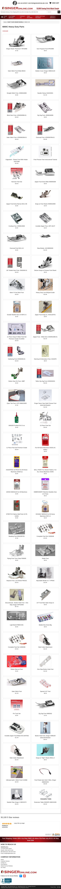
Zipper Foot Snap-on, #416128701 (45, 314)
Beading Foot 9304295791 (17, 536)
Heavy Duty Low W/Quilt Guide (45, 292)
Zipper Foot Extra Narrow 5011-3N (16, 204)
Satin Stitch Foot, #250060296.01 (17, 137)
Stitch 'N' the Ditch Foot (17, 292)
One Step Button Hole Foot (45, 669)
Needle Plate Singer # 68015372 (16, 802)
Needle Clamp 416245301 (45, 93)
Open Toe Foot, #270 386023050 (17, 403)
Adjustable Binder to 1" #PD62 (45, 580)
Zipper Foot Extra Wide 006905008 (45, 182)
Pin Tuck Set (16, 713)
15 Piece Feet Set (45, 425)
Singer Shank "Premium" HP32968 (16, 49)
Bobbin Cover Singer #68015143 (45, 71)
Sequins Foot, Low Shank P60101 (16, 580)
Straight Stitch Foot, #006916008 (17, 93)
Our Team (3, 867)
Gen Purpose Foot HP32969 (45, 49)
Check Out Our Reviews (40, 17)
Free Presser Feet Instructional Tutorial (45, 159)
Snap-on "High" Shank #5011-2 (45, 758)
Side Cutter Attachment (45, 647)
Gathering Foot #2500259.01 (16, 359)
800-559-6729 (4, 851)
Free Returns (29, 17)
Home (5, 22)
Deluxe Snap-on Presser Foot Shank (45, 270)
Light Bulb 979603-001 (16, 625)
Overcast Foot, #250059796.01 (45, 137)
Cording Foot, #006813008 (17, 226)
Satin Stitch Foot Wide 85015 (16, 71)
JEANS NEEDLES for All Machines (16, 492)
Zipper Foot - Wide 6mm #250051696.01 (45, 337)
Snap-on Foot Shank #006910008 (45, 204)
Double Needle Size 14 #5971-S (16, 314)
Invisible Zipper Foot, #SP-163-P (45, 226)
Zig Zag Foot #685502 (45, 713)
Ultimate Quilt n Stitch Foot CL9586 (16, 780)
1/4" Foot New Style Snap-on (45, 603)
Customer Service (12, 17)
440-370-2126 (12, 851)
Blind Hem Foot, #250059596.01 (16, 115)
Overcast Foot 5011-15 (17, 248)
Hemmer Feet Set (16, 182)
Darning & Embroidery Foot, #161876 (45, 359)
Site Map (58, 886)
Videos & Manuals (52, 17)
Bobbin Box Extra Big (45, 625)
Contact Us (22, 17)
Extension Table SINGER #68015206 (45, 802)
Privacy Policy (53, 886)
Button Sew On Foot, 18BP (17, 381)
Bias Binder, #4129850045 (45, 248)
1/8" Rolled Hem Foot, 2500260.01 (16, 270)
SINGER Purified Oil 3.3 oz (17, 425)
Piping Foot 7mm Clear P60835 (16, 558)
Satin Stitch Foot (17, 691)
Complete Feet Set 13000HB (45, 536)
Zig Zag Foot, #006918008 (45, 115)
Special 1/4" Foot (45, 691)
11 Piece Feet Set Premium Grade (16, 447)
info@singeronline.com (9, 853)
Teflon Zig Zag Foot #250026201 (45, 381)
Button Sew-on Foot (17, 669)
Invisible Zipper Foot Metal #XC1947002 (17, 735)
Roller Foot (45, 558)
